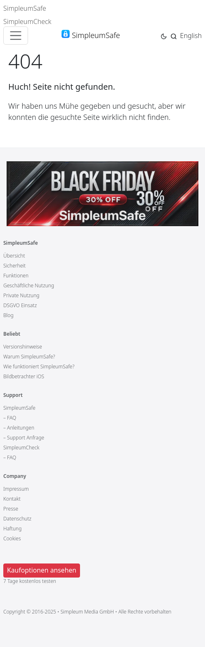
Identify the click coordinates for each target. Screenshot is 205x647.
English (191, 35)
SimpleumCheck (27, 21)
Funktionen (15, 275)
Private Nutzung (21, 295)
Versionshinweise (22, 346)
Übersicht (14, 255)
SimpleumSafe (24, 8)
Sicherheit (14, 265)
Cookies (12, 538)
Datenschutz (17, 518)
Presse (10, 508)
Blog (8, 315)
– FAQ (9, 417)
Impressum (16, 488)
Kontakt (12, 498)
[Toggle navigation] (15, 35)
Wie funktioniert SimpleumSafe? (39, 366)
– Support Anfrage (23, 437)
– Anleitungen (18, 427)
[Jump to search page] (173, 35)
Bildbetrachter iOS (23, 376)
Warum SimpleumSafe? (29, 356)
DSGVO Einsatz (20, 305)
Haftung (12, 528)
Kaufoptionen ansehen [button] (41, 570)
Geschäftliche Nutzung (28, 285)
